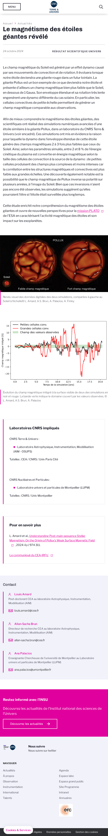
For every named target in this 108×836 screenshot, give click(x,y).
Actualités (25, 23)
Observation (10, 781)
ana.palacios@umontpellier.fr (32, 669)
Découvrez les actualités (26, 724)
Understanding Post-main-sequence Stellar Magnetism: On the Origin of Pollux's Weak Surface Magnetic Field (52, 538)
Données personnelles (58, 832)
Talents (7, 797)
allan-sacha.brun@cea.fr (29, 640)
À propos (8, 775)
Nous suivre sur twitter (42, 750)
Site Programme (69, 786)
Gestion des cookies (87, 832)
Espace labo (66, 775)
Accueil (8, 23)
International (10, 792)
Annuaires (65, 797)
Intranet (64, 792)
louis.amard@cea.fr (26, 610)
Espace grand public (71, 781)
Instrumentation (13, 786)
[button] (18, 830)
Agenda (64, 770)
